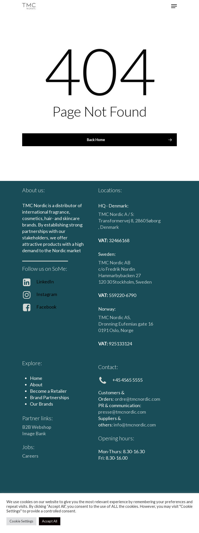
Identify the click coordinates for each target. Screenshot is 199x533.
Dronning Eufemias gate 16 (125, 324)
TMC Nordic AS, (114, 317)
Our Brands (41, 404)
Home (36, 378)
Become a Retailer (48, 391)
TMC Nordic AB (114, 262)
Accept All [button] (49, 521)
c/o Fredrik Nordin (116, 269)
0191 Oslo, (109, 330)
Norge (127, 330)
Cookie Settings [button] (21, 521)
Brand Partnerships (49, 397)
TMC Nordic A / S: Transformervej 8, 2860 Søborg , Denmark (129, 220)
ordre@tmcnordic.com (137, 399)
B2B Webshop (36, 427)
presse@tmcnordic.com (122, 412)
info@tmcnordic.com (135, 424)
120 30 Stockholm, (117, 282)
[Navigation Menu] (174, 6)
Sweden (144, 282)
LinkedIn (45, 281)
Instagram (46, 294)
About (36, 384)
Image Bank (34, 433)
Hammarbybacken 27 (119, 275)
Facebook (46, 307)
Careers (30, 456)
